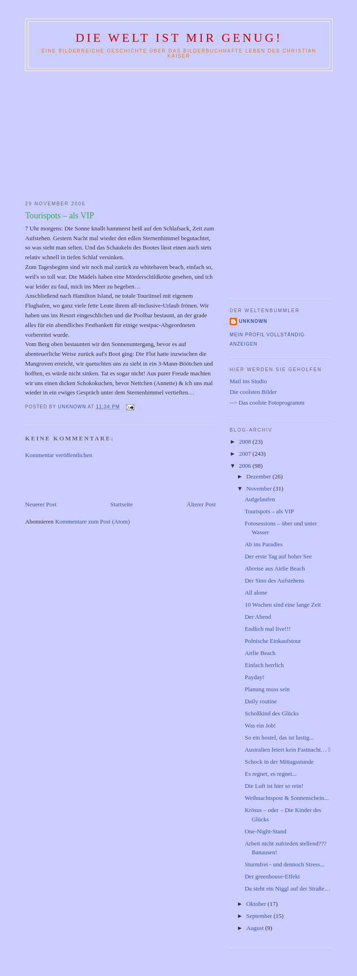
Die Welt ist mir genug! (178, 38)
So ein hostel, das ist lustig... (279, 737)
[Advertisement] (178, 134)
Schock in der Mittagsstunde (279, 761)
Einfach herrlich (264, 665)
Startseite (121, 504)
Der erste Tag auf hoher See (278, 556)
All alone (256, 592)
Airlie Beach (260, 652)
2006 (245, 465)
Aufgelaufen (260, 499)
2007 (245, 453)
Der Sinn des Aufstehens (274, 580)
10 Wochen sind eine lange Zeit (283, 604)
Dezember (259, 476)
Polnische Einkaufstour (273, 640)
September (260, 915)
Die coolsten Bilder (253, 391)
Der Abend (258, 616)
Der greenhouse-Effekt (272, 876)
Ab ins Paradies (264, 544)
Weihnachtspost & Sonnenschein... (287, 797)
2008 (245, 441)
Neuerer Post (41, 504)
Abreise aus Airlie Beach (275, 568)
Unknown (253, 321)
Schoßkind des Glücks (271, 713)
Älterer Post (201, 504)
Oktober (257, 903)
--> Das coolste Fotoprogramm (267, 402)
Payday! (254, 677)
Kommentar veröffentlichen (59, 455)
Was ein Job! (260, 725)
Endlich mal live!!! (268, 628)
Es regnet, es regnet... (271, 773)
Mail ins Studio (248, 381)
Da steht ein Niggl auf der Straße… (287, 888)
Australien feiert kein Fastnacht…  (288, 749)
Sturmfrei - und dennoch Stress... (284, 864)
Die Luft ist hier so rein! (274, 785)
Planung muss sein (267, 689)
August (255, 927)
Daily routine (261, 701)
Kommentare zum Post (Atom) (92, 521)
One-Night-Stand (265, 831)
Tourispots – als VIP (269, 511)
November (259, 488)
